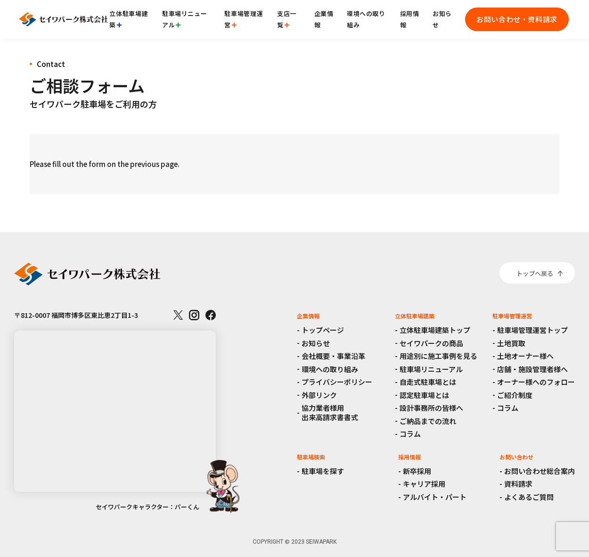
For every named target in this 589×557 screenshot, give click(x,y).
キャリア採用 (424, 484)
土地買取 (511, 343)
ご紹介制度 (514, 395)
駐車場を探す (323, 471)
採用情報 (409, 19)
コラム (410, 434)
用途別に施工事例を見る (438, 356)
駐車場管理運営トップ (532, 330)
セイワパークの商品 (431, 343)
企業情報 (324, 19)
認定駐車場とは (424, 395)
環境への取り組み (366, 19)
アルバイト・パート (434, 497)
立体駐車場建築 (128, 19)
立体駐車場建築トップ (435, 330)
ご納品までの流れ (428, 421)
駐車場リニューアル (184, 19)
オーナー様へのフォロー (536, 382)
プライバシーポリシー (337, 382)
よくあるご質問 (529, 497)
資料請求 (518, 484)
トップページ (323, 330)
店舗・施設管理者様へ (532, 369)
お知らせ (442, 19)
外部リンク (319, 395)
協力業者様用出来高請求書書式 (330, 412)
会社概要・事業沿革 (333, 356)
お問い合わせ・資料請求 (516, 19)
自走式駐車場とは (428, 382)
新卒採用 (417, 471)
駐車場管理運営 (243, 19)
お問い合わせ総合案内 (539, 471)
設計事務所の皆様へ (431, 408)
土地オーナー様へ (525, 356)
